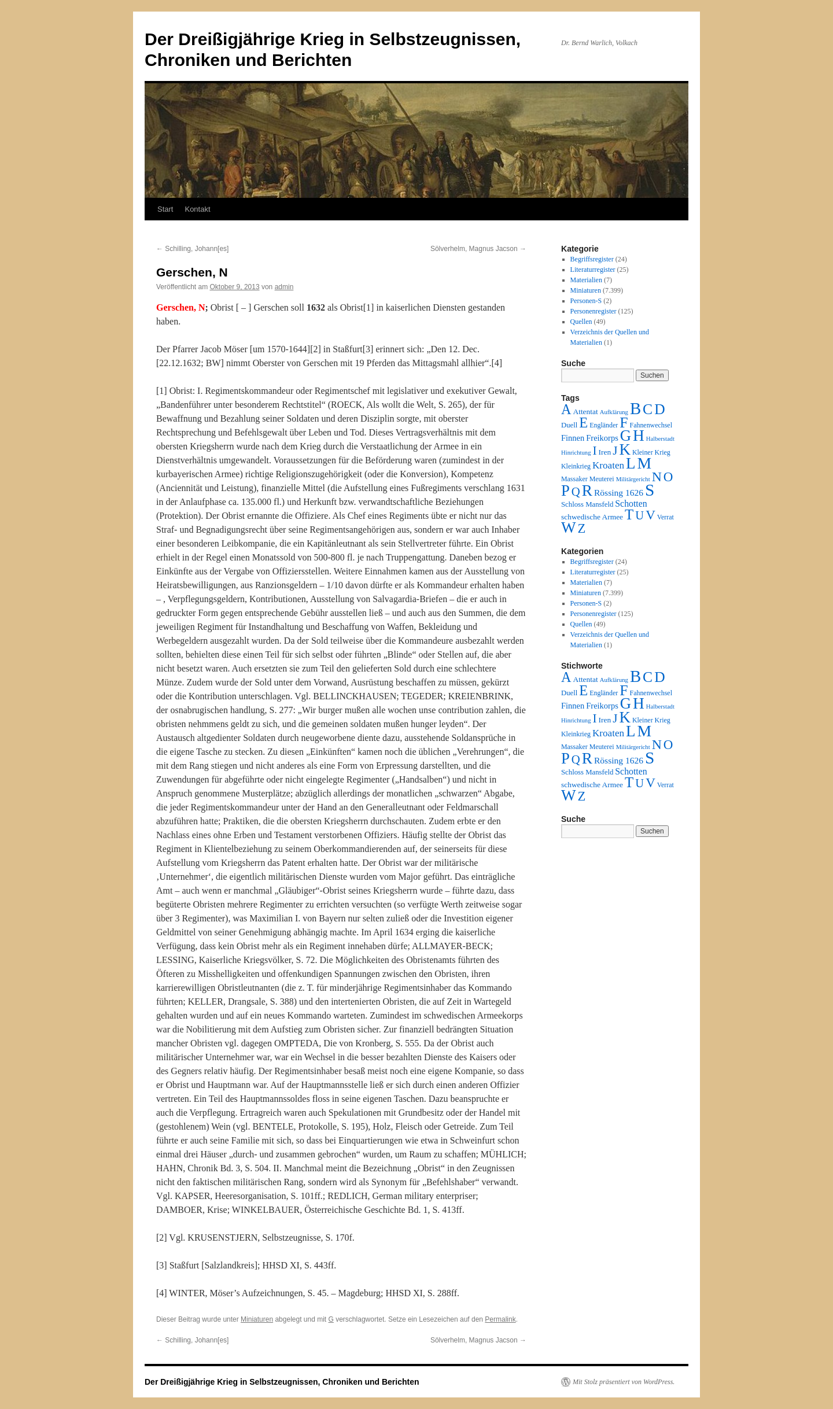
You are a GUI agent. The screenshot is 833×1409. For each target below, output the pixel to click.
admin (284, 287)
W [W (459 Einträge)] (568, 527)
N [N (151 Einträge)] (657, 476)
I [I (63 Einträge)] (595, 451)
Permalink (500, 1319)
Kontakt (197, 209)
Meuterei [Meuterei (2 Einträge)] (601, 479)
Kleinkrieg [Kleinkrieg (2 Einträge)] (576, 466)
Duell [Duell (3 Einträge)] (569, 425)
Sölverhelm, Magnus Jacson (478, 249)
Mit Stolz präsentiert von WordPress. (623, 1382)
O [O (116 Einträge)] (668, 477)
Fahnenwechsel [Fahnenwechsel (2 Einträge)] (651, 425)
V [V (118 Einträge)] (650, 514)
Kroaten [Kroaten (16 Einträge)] (608, 465)
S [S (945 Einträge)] (649, 490)
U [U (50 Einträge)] (639, 515)
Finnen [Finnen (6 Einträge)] (572, 437)
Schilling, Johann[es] (192, 249)
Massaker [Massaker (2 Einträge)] (574, 479)
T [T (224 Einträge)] (629, 514)
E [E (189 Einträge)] (583, 422)
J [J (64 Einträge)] (615, 451)
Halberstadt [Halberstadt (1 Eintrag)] (660, 439)
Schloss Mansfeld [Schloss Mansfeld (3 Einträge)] (587, 504)
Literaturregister (592, 269)
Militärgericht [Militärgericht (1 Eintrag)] (633, 479)
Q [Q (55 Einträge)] (576, 491)
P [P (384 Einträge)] (565, 490)
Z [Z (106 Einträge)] (582, 528)
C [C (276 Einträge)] (648, 409)
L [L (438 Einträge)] (630, 463)
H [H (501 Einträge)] (638, 435)
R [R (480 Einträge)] (587, 490)
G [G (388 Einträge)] (625, 435)
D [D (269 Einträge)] (659, 409)
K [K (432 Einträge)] (624, 449)
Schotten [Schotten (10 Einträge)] (631, 503)
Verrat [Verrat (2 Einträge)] (665, 517)
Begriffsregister (592, 259)
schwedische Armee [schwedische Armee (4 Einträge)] (592, 516)
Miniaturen (257, 1319)
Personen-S (586, 301)
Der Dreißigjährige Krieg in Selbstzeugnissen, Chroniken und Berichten (282, 1381)
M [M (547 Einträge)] (644, 463)
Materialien (586, 280)
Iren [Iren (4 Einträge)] (605, 452)
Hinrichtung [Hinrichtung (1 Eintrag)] (576, 452)
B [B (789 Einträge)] (635, 408)
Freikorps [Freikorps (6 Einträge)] (602, 437)
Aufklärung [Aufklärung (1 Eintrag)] (614, 412)
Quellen (581, 322)
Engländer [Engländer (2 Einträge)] (603, 425)
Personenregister (593, 311)
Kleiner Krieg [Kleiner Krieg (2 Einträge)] (651, 452)
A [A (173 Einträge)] (566, 409)
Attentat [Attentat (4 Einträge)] (585, 411)
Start (165, 209)
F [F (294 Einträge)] (624, 422)
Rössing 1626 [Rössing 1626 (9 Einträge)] (618, 492)
